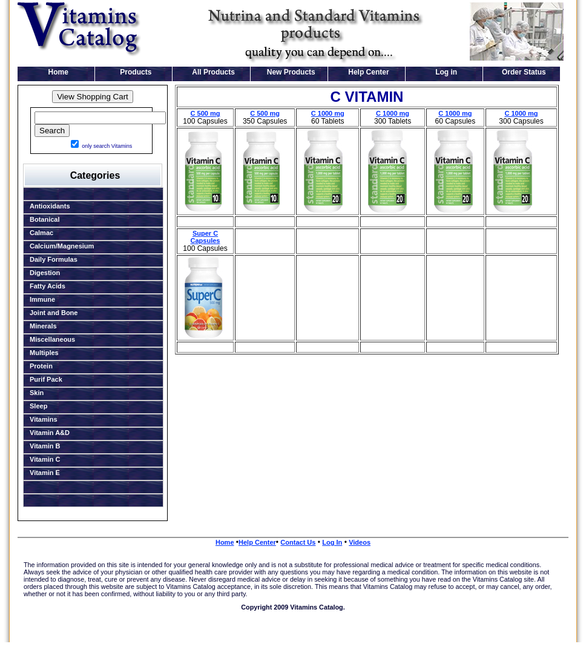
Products (135, 72)
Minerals (43, 326)
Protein (41, 366)
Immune (42, 299)
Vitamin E (45, 472)
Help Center (368, 72)
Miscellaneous (52, 339)
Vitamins (44, 419)
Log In (332, 542)
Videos (359, 542)
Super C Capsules (205, 237)
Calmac (41, 232)
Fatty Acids (47, 286)
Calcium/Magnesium (62, 246)
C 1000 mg (327, 113)
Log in (446, 72)
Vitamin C (45, 459)
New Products (291, 72)
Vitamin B (45, 446)
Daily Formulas (53, 259)
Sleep (38, 406)
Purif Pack (46, 379)
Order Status (524, 72)
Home (58, 72)
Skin (37, 392)
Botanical (45, 219)
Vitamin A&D (50, 432)
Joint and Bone (53, 312)
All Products (213, 72)
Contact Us (297, 542)
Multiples (44, 352)
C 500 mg (205, 113)
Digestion (45, 272)
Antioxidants (50, 206)
